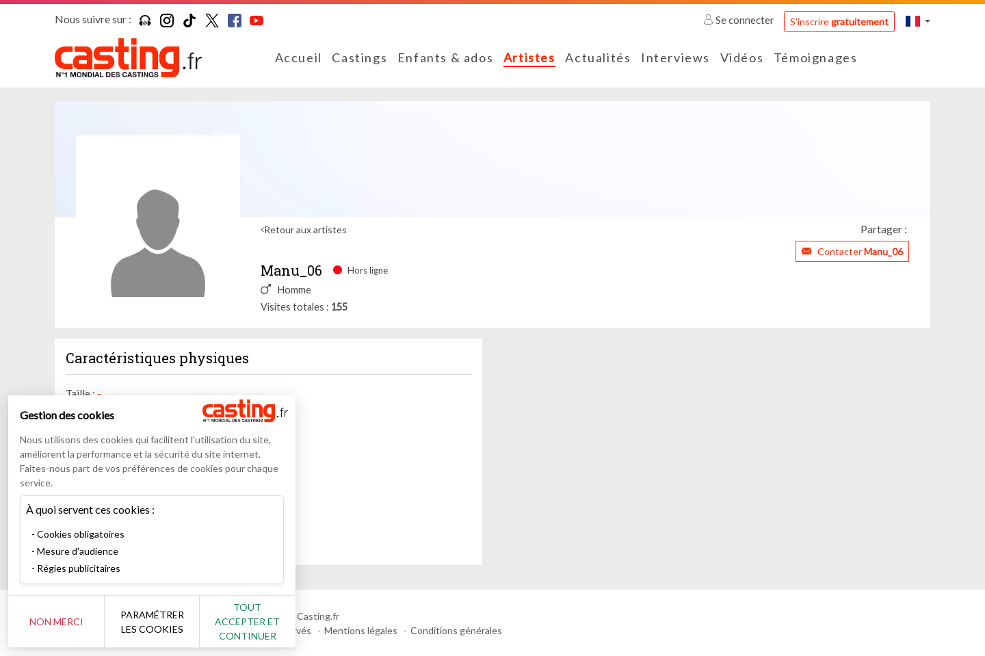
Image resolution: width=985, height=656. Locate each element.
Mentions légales (360, 630)
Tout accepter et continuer (247, 621)
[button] (918, 20)
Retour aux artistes (305, 229)
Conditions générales (456, 630)
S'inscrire (839, 21)
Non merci (56, 621)
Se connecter (739, 20)
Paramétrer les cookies (152, 622)
